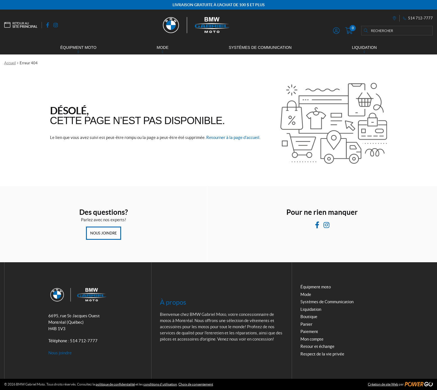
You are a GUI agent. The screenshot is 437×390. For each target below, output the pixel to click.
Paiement (309, 331)
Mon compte (311, 339)
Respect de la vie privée (322, 354)
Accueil (10, 63)
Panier (306, 324)
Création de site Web (383, 384)
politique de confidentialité (115, 384)
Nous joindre (103, 233)
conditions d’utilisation (160, 384)
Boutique (308, 316)
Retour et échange (317, 346)
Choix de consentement (195, 384)
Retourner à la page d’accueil (232, 137)
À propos (173, 302)
